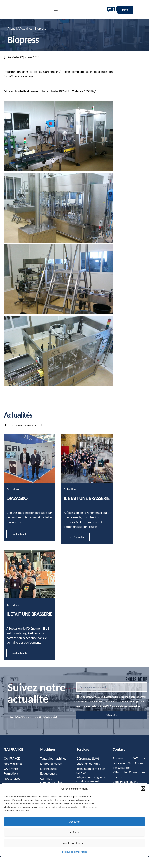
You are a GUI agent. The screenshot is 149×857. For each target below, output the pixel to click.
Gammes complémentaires (51, 781)
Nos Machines (13, 764)
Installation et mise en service (90, 771)
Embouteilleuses (51, 764)
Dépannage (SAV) (87, 759)
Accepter (74, 821)
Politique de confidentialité (74, 851)
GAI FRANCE (12, 759)
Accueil (12, 28)
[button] (143, 789)
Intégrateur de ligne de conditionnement (91, 780)
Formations (11, 774)
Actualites (25, 28)
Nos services (12, 779)
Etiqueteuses (48, 774)
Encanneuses (48, 769)
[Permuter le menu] (56, 10)
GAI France (11, 769)
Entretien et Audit (88, 764)
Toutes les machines (53, 759)
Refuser (74, 832)
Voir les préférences (74, 843)
